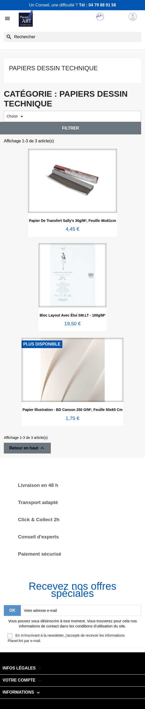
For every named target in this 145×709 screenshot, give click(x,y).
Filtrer (70, 128)
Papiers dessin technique (53, 68)
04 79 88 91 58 (102, 5)
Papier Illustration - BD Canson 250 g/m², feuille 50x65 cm (73, 410)
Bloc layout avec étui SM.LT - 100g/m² (72, 315)
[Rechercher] (72, 37)
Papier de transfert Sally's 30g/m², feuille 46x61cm (72, 221)
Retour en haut (27, 448)
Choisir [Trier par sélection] (16, 116)
